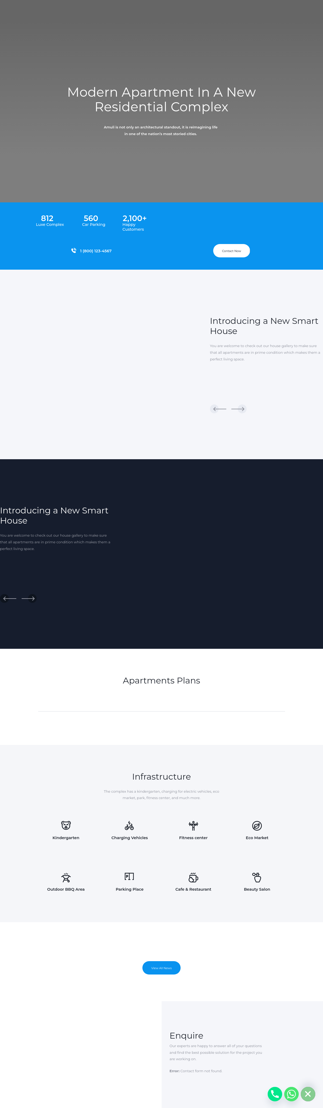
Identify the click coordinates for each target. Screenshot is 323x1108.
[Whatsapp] (291, 1094)
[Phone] (275, 1094)
